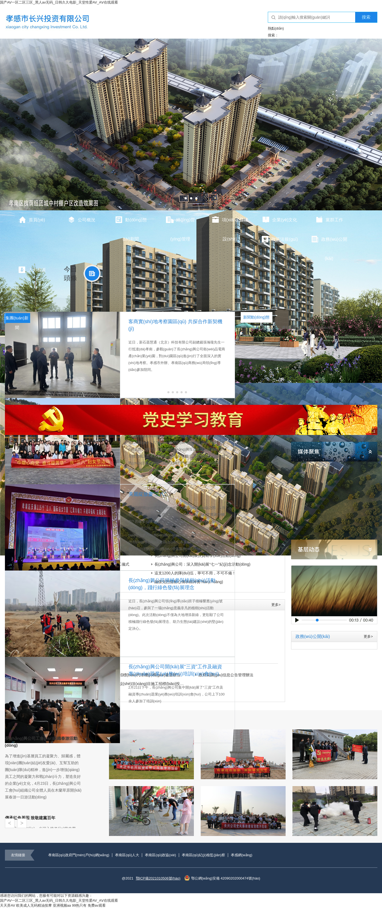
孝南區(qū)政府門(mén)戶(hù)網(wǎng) (79, 855)
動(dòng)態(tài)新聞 (131, 223)
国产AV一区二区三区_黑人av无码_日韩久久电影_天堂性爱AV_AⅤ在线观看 (59, 2)
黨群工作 (329, 220)
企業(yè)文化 (279, 220)
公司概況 (81, 220)
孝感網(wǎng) (241, 855)
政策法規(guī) (279, 239)
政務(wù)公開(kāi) (329, 242)
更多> (276, 605)
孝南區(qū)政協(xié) (160, 855)
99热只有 (79, 905)
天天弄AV (7, 905)
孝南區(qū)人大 (127, 855)
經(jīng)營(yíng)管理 (180, 223)
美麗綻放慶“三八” (147, 494)
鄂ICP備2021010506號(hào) (158, 878)
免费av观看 (97, 905)
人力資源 (32, 270)
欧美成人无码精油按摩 (34, 905)
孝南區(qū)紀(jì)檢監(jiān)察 (203, 855)
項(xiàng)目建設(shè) (229, 223)
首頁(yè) (31, 220)
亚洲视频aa (62, 905)
